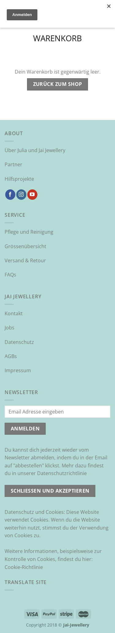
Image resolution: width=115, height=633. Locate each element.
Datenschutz (19, 342)
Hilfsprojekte (19, 178)
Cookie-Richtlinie (24, 567)
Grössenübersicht (25, 246)
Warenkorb (57, 38)
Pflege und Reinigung (29, 231)
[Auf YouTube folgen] (32, 194)
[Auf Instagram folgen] (21, 194)
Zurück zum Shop (57, 84)
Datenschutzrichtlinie (62, 473)
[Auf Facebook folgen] (10, 194)
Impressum (18, 370)
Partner (13, 164)
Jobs (9, 327)
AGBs (11, 356)
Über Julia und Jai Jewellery (35, 150)
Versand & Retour (25, 260)
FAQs (10, 274)
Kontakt (14, 313)
